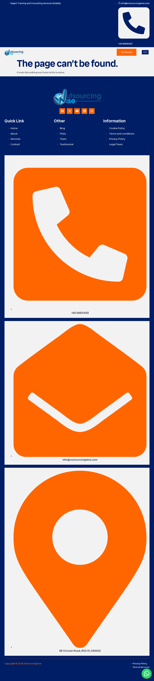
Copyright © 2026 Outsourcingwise (23, 663)
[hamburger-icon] (145, 52)
